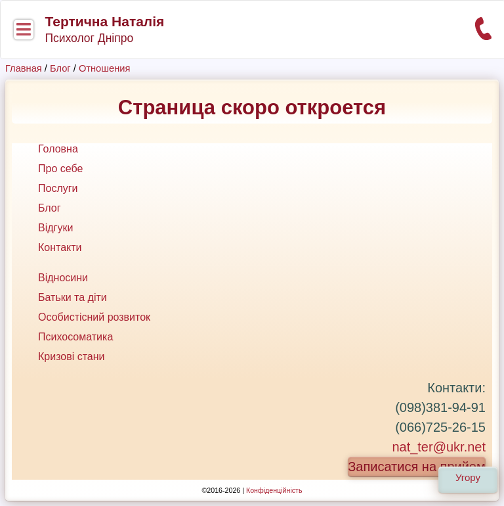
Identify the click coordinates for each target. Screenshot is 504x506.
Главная (23, 68)
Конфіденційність (274, 490)
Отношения (104, 68)
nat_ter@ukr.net (439, 447)
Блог (60, 68)
